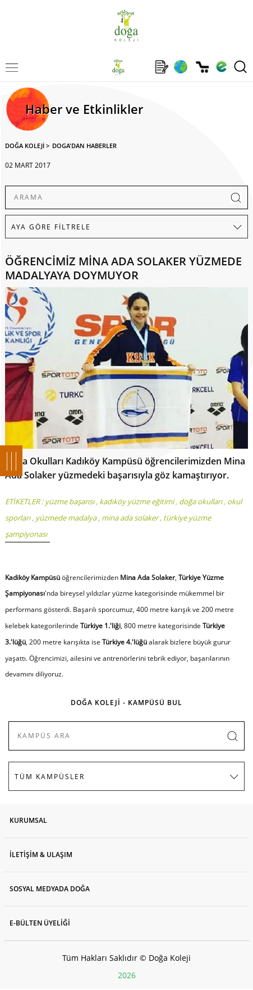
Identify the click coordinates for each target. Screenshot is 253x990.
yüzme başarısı (69, 501)
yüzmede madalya (65, 518)
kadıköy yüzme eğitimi (136, 501)
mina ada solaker (130, 518)
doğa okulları (200, 501)
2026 (127, 975)
